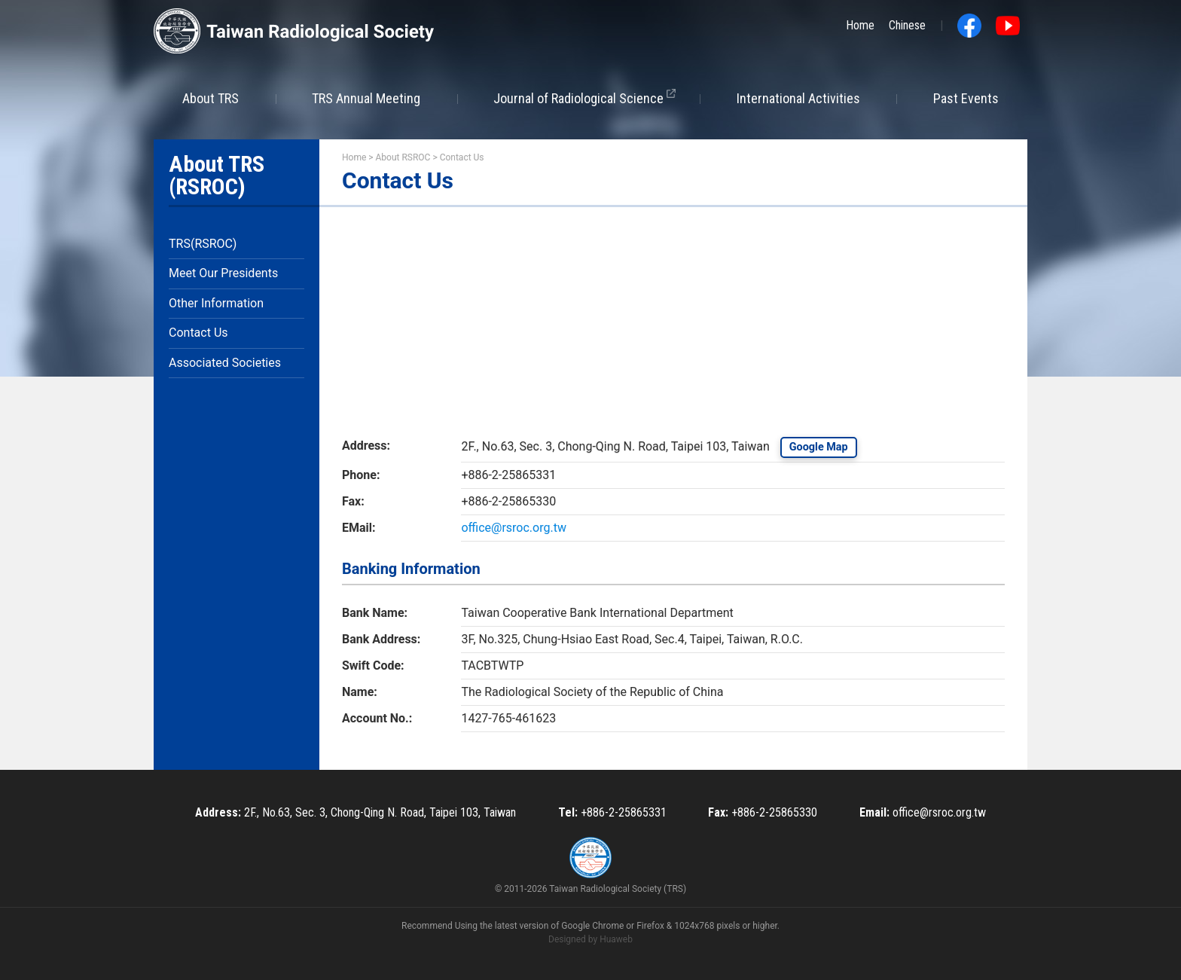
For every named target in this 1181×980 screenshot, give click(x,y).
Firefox (650, 925)
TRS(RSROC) (203, 244)
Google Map (818, 447)
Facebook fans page (969, 26)
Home (860, 25)
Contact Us (198, 332)
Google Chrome (592, 925)
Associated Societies (225, 363)
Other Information (216, 303)
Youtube (1008, 26)
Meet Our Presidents (223, 273)
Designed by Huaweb (590, 939)
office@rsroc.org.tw (513, 528)
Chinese (907, 25)
